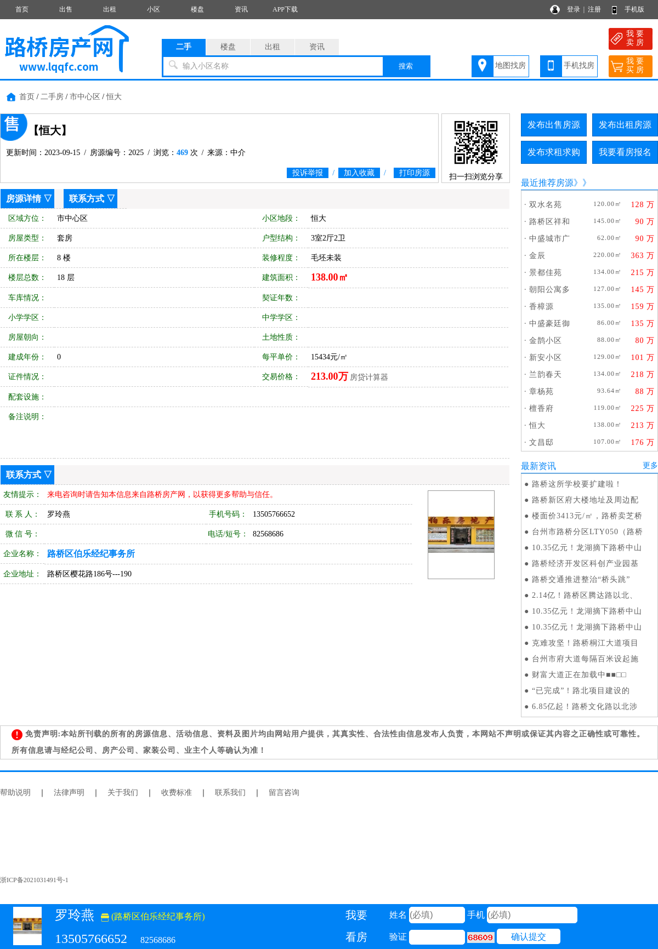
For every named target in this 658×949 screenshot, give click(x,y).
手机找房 (579, 65)
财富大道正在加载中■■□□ (579, 675)
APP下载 (285, 9)
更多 (650, 465)
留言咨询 (284, 792)
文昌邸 (541, 442)
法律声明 (69, 792)
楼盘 (197, 9)
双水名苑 (545, 205)
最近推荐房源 (547, 182)
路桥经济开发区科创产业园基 (585, 563)
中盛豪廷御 (549, 323)
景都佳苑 (545, 272)
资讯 (241, 9)
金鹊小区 (545, 340)
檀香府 (541, 408)
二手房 (52, 97)
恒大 (114, 97)
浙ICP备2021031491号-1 (34, 880)
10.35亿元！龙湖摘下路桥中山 (587, 548)
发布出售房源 (553, 124)
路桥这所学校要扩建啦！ (577, 484)
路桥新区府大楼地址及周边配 (585, 500)
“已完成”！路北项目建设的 (581, 691)
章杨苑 (541, 391)
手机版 (634, 9)
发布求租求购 (553, 152)
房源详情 (23, 198)
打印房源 (414, 173)
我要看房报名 (625, 152)
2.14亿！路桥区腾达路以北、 (585, 595)
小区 (153, 9)
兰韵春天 (545, 374)
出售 (65, 9)
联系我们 (230, 792)
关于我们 (122, 792)
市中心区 (85, 97)
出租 (109, 9)
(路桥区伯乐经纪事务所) (153, 916)
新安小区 (545, 357)
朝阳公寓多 (549, 289)
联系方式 (86, 198)
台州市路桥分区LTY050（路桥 (587, 532)
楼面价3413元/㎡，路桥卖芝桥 (587, 516)
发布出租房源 (625, 124)
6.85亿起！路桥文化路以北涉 (585, 706)
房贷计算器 (369, 377)
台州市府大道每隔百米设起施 (585, 659)
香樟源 (541, 306)
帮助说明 (15, 792)
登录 (573, 9)
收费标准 (176, 792)
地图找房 (510, 65)
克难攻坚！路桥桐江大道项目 (585, 643)
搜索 (406, 66)
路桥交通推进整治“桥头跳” (581, 579)
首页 (22, 9)
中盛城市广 (549, 239)
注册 (594, 9)
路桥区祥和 (549, 222)
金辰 (537, 255)
